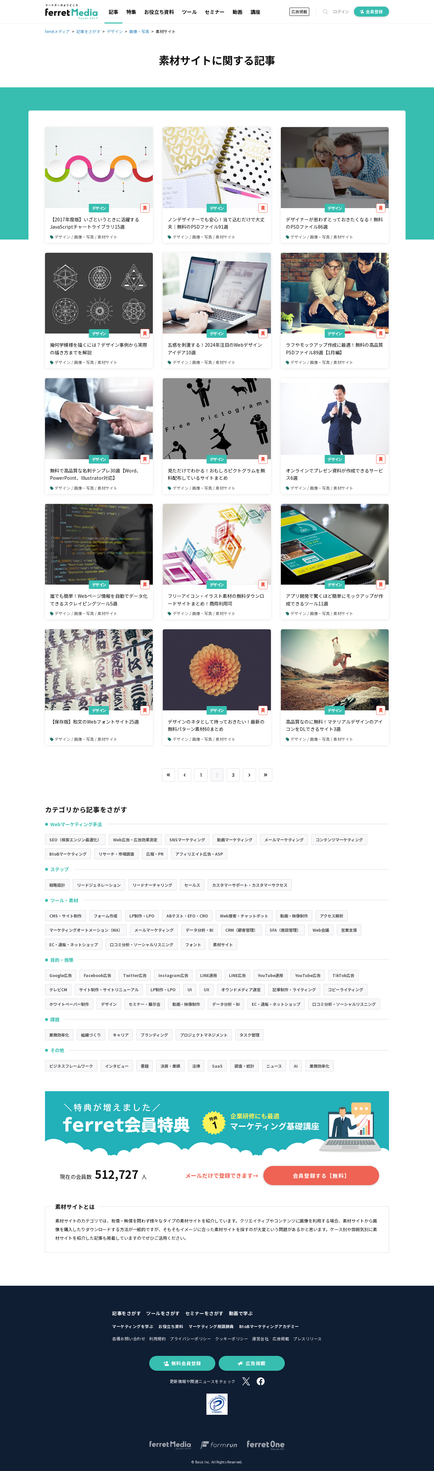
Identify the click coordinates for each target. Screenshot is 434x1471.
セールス (192, 885)
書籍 (145, 1066)
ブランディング (154, 1035)
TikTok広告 (343, 975)
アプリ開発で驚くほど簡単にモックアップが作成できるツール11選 (334, 599)
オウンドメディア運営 (241, 989)
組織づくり (91, 1035)
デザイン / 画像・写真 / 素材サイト (83, 237)
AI (296, 1066)
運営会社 (260, 1338)
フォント (193, 944)
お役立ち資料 (159, 11)
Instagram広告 (173, 975)
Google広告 (60, 975)
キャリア (121, 1035)
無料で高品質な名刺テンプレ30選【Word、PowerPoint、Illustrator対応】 (95, 474)
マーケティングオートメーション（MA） (85, 930)
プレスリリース (307, 1338)
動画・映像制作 (294, 915)
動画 (237, 11)
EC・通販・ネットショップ (73, 944)
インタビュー (117, 1066)
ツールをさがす (163, 1313)
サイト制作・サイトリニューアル (109, 989)
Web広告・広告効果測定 (135, 839)
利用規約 (157, 1338)
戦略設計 (57, 885)
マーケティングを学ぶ (132, 1326)
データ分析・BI (199, 930)
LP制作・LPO (141, 915)
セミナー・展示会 (144, 1004)
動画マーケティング (234, 839)
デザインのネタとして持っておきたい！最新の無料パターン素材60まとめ (216, 725)
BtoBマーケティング (68, 854)
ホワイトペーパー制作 (69, 1004)
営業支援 (349, 930)
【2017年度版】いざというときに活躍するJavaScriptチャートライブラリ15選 (94, 223)
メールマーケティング (284, 839)
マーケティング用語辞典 (211, 1326)
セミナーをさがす (204, 1313)
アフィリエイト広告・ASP (199, 854)
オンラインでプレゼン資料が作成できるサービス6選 (334, 474)
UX (206, 989)
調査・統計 (244, 1066)
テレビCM (58, 989)
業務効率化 (59, 1035)
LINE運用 (208, 975)
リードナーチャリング (152, 885)
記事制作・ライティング (294, 989)
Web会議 (321, 930)
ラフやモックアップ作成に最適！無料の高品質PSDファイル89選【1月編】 (334, 348)
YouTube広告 (308, 975)
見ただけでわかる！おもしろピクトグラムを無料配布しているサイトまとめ (216, 474)
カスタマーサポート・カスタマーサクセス (249, 885)
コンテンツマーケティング (339, 839)
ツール (189, 11)
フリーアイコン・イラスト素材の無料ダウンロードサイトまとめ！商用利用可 (216, 599)
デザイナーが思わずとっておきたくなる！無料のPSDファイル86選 (334, 223)
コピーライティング (345, 989)
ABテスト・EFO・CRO (187, 915)
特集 (131, 11)
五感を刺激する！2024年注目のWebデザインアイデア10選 (215, 348)
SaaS (217, 1066)
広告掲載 (299, 11)
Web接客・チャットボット (244, 915)
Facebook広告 (97, 975)
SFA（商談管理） (285, 930)
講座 (255, 11)
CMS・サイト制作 (65, 915)
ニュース (274, 1066)
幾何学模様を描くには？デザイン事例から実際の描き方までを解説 (98, 348)
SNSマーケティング (187, 839)
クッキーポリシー (231, 1338)
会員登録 (371, 11)
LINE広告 (237, 975)
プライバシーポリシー (190, 1338)
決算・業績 (170, 1066)
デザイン (99, 208)
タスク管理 (249, 1035)
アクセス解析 (331, 915)
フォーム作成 (105, 915)
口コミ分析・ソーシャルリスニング (141, 944)
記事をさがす (126, 1313)
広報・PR (154, 854)
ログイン (341, 12)
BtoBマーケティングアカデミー (269, 1326)
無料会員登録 (182, 1363)
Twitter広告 (135, 975)
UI (190, 989)
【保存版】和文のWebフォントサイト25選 (94, 721)
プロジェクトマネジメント (204, 1035)
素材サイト (223, 944)
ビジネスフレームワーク (71, 1066)
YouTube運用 (270, 975)
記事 (113, 11)
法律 (196, 1066)
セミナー (215, 11)
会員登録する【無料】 (321, 1176)
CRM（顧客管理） (241, 930)
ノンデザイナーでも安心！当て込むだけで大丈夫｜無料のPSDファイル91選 (216, 223)
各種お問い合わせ (128, 1338)
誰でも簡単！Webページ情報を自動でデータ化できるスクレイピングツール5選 (99, 599)
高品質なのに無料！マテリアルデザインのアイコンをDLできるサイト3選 (334, 725)
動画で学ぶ (241, 1313)
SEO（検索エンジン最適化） (75, 839)
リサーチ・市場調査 (116, 854)
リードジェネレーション (99, 885)
